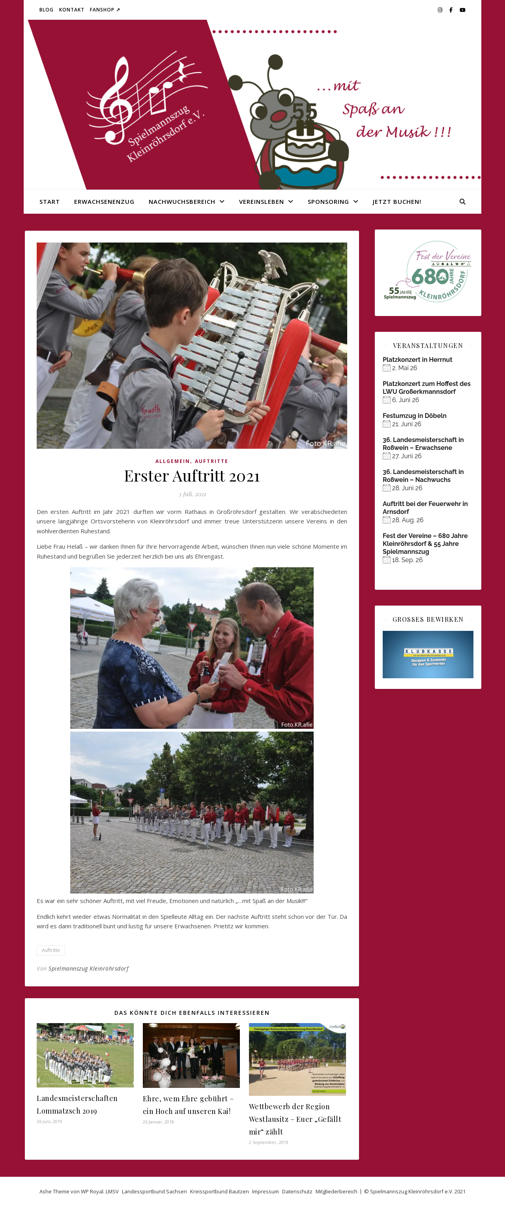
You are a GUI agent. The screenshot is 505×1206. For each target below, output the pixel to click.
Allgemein (172, 461)
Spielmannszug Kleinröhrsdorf (88, 968)
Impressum (265, 1191)
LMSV (112, 1191)
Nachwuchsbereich (182, 201)
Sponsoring (328, 201)
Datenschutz (297, 1191)
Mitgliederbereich (336, 1191)
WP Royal (92, 1191)
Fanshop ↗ (105, 9)
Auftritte (211, 461)
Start (49, 201)
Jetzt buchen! (397, 201)
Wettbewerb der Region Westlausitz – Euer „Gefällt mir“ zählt (295, 1119)
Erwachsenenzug (104, 201)
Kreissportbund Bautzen (219, 1191)
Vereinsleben (261, 201)
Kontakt (71, 9)
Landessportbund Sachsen (154, 1191)
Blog (46, 9)
